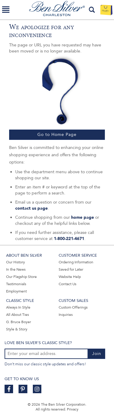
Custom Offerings (73, 307)
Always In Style (18, 307)
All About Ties (17, 314)
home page (82, 217)
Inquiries (66, 314)
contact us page (31, 208)
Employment (16, 291)
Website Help (70, 276)
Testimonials (16, 284)
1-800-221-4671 (69, 239)
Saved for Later (71, 269)
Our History (15, 262)
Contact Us (67, 284)
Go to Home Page (57, 134)
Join (96, 353)
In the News (16, 269)
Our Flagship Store (21, 276)
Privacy (72, 409)
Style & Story (16, 329)
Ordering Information (76, 262)
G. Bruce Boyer (18, 321)
